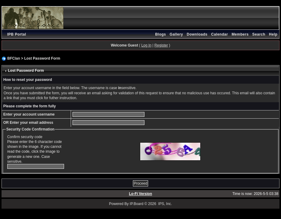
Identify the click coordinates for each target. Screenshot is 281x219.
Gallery (176, 34)
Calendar (219, 34)
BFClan (13, 58)
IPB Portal (16, 34)
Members (240, 34)
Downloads (197, 34)
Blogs (160, 34)
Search (258, 34)
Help (273, 34)
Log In (146, 45)
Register (161, 45)
